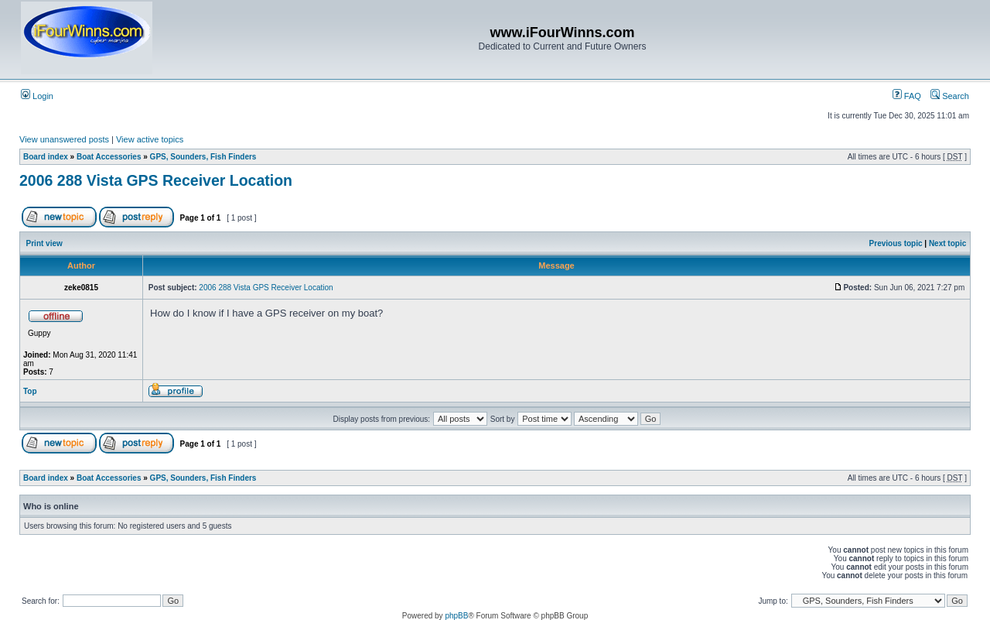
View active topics (149, 139)
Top (30, 391)
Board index (45, 156)
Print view (44, 243)
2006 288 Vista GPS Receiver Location (155, 180)
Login (37, 96)
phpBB (456, 615)
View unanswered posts (64, 139)
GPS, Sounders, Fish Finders (203, 156)
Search (949, 96)
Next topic (947, 243)
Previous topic (896, 243)
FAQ (907, 96)
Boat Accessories (109, 156)
